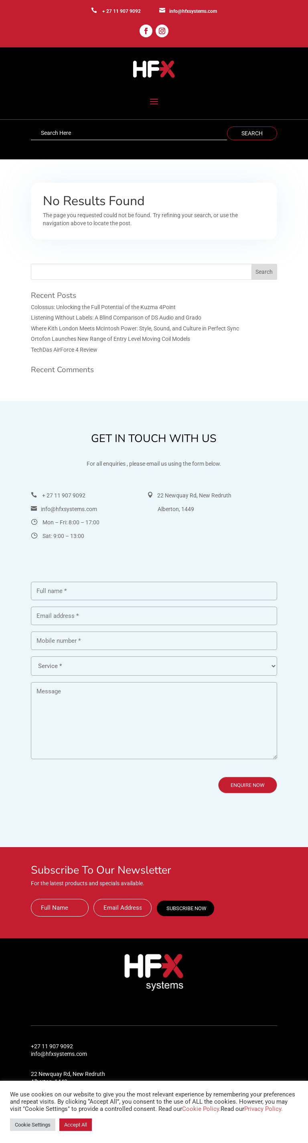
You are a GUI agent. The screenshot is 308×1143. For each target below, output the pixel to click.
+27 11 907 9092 (52, 1046)
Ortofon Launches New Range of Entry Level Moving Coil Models (110, 339)
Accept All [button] (75, 1125)
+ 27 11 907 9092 (121, 11)
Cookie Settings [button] (33, 1125)
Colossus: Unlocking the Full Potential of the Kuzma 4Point (103, 307)
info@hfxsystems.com (193, 11)
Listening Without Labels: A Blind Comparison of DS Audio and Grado (116, 317)
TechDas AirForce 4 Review (64, 349)
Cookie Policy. (201, 1108)
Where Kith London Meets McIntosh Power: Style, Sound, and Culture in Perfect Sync (135, 328)
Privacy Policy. (263, 1108)
